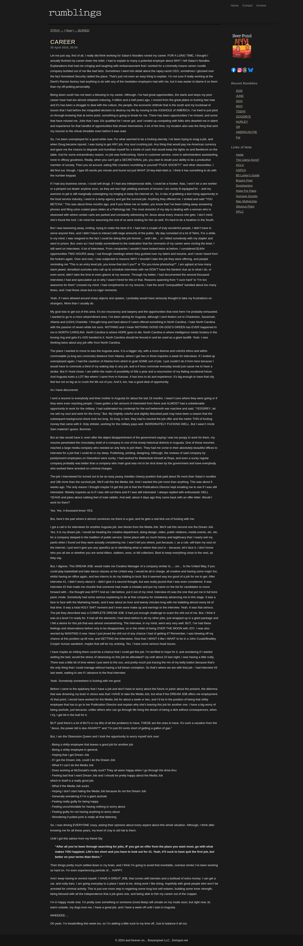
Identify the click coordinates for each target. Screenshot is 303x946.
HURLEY (242, 121)
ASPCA (241, 170)
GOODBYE (243, 116)
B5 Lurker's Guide (248, 175)
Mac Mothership (246, 201)
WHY (239, 106)
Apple (240, 154)
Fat (238, 137)
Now (69, 30)
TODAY (241, 111)
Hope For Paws (246, 190)
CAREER (62, 42)
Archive (261, 5)
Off (238, 127)
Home (235, 5)
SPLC (240, 211)
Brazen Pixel (244, 180)
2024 (239, 101)
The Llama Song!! (247, 159)
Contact (247, 5)
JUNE (240, 96)
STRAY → (57, 30)
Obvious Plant (245, 206)
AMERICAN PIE (246, 132)
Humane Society (247, 196)
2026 (239, 90)
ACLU (240, 165)
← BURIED (81, 30)
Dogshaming (244, 185)
